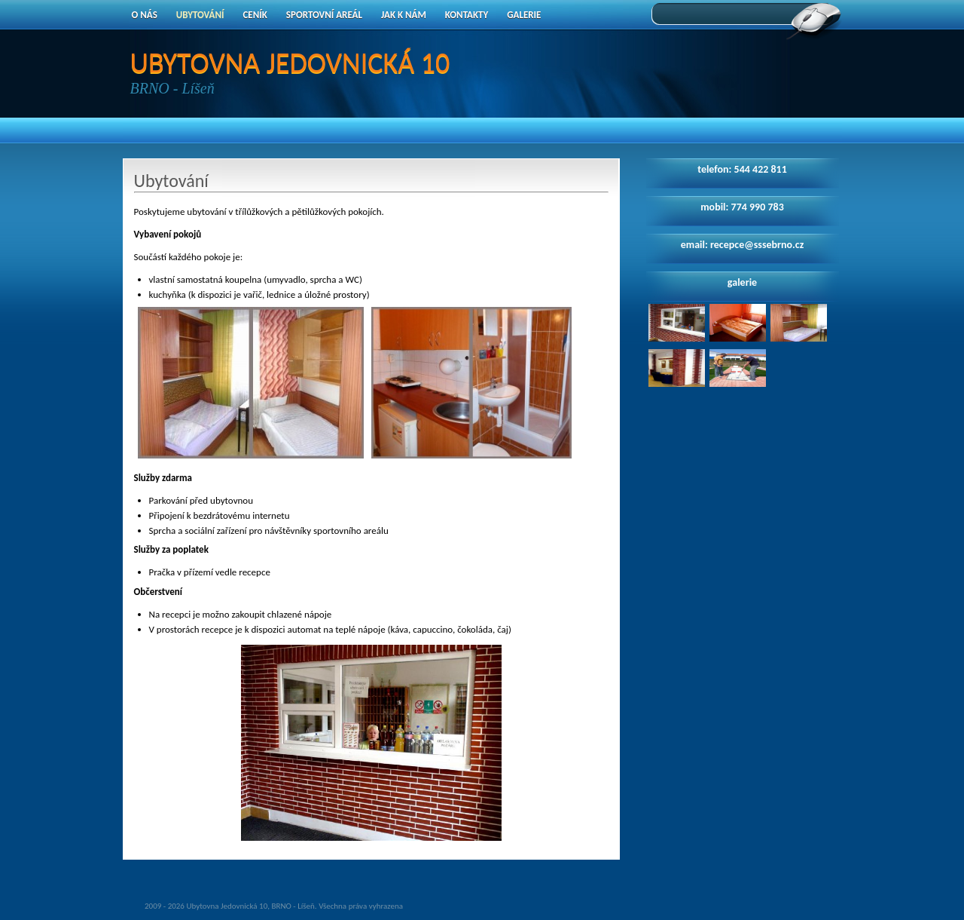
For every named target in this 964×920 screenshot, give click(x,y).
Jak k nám (403, 14)
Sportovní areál (324, 14)
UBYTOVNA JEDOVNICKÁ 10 (290, 62)
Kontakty (466, 14)
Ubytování (200, 14)
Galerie (524, 14)
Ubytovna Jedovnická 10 (226, 906)
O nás (144, 14)
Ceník (255, 14)
